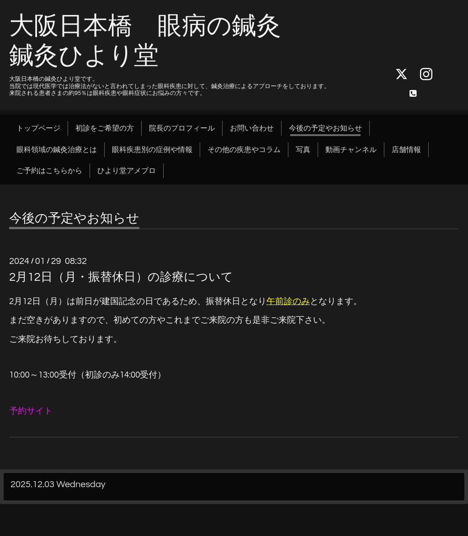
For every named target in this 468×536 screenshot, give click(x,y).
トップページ (38, 128)
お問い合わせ (252, 128)
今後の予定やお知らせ (325, 128)
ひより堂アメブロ (126, 170)
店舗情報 (406, 149)
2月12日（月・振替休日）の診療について (121, 277)
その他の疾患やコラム (244, 149)
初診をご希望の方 (104, 128)
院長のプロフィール (182, 128)
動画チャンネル (351, 149)
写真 (303, 149)
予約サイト (31, 411)
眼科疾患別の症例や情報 (152, 149)
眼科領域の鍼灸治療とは (56, 149)
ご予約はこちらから (49, 170)
